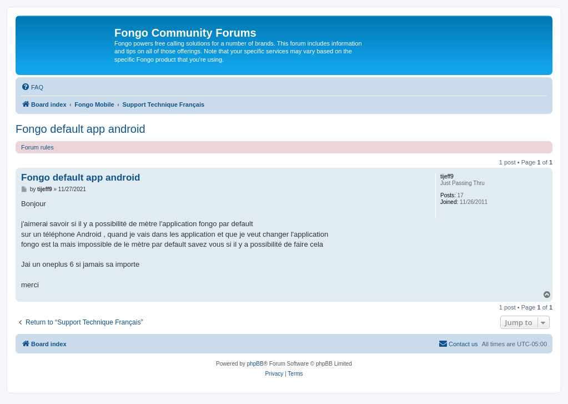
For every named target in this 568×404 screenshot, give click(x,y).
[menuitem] (32, 87)
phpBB (255, 364)
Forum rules (37, 147)
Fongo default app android (80, 129)
